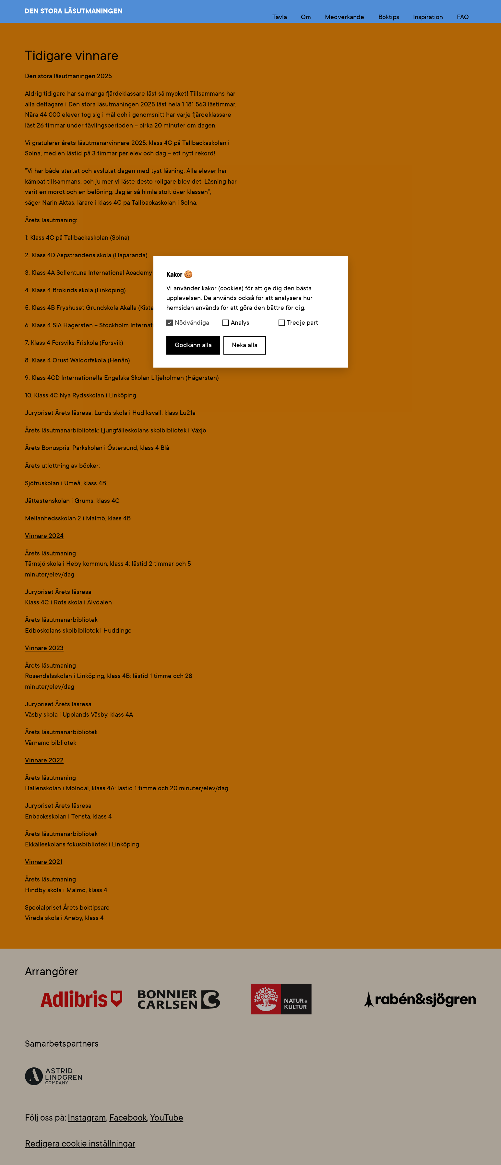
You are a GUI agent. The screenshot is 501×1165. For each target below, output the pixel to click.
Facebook (128, 1118)
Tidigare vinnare (71, 55)
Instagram (87, 1118)
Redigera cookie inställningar (80, 1144)
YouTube (166, 1118)
